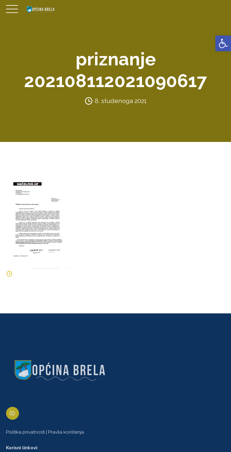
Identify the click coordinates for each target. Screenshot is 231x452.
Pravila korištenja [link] (66, 432)
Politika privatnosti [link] (25, 432)
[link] (223, 43)
